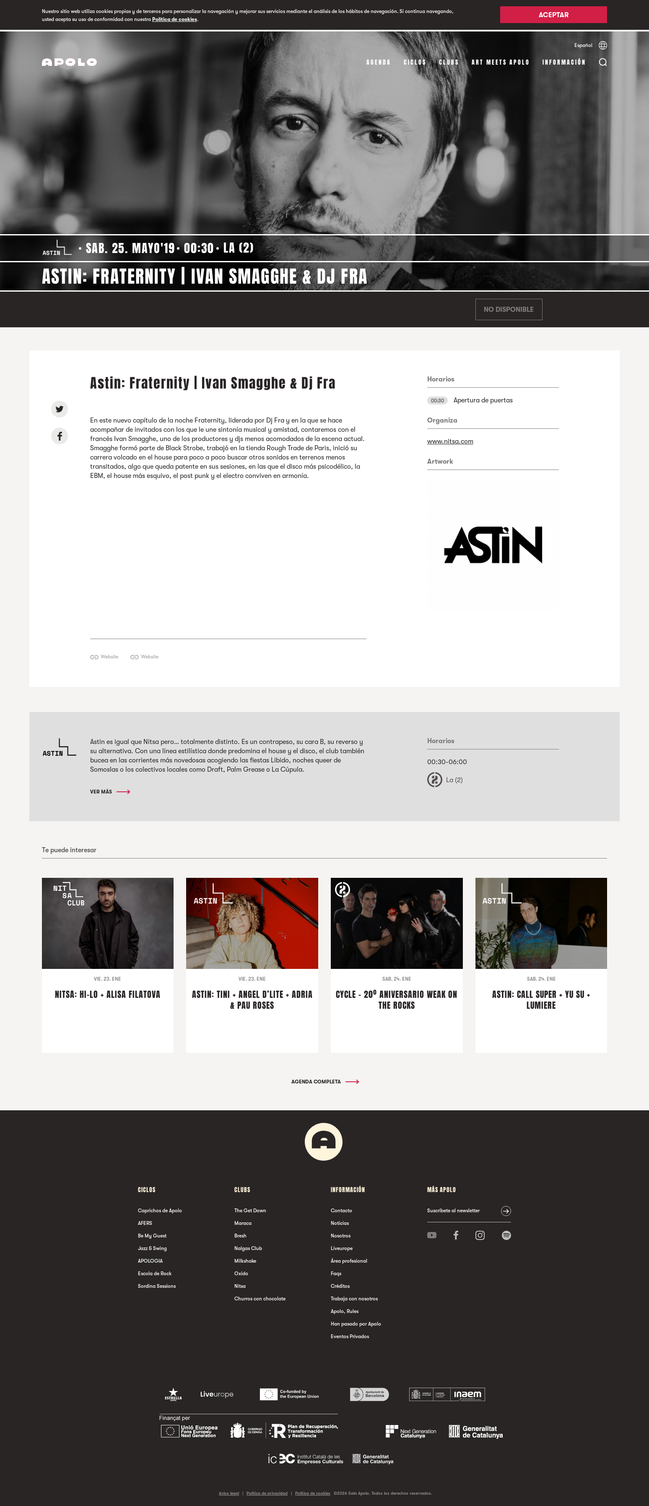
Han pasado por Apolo (356, 1322)
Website (109, 655)
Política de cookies (174, 19)
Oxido (241, 1271)
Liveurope (342, 1246)
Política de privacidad (267, 1491)
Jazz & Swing (152, 1246)
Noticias (340, 1221)
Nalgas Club (248, 1246)
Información (564, 60)
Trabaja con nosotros (354, 1297)
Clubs (449, 60)
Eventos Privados (350, 1334)
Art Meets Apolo (501, 60)
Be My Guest (152, 1234)
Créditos (340, 1284)
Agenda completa (324, 1080)
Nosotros (340, 1234)
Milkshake (245, 1259)
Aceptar (554, 15)
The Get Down (250, 1208)
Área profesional (349, 1259)
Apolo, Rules (344, 1309)
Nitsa (240, 1284)
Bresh (240, 1234)
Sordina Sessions (157, 1284)
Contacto (341, 1208)
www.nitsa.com (450, 440)
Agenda (378, 60)
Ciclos (415, 60)
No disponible (509, 308)
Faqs (336, 1271)
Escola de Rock (154, 1271)
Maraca (243, 1221)
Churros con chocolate (260, 1297)
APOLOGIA (150, 1259)
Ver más (109, 790)
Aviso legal (229, 1491)
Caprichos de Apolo (160, 1208)
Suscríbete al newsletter (453, 1208)
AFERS (145, 1221)
